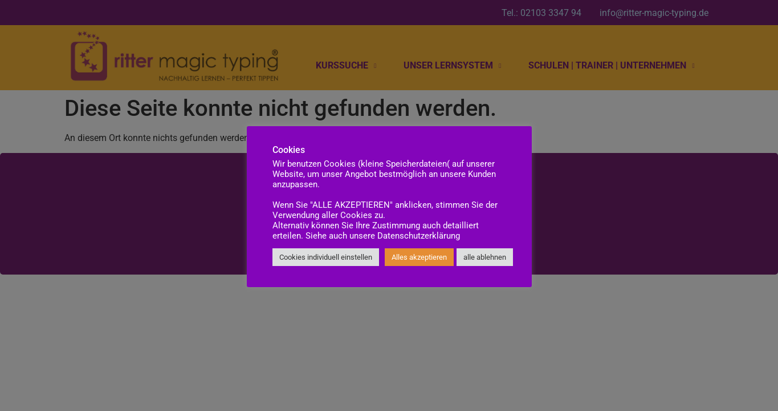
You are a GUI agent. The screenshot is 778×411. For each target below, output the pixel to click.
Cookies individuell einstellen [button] (325, 257)
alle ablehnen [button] (484, 257)
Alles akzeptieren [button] (419, 257)
